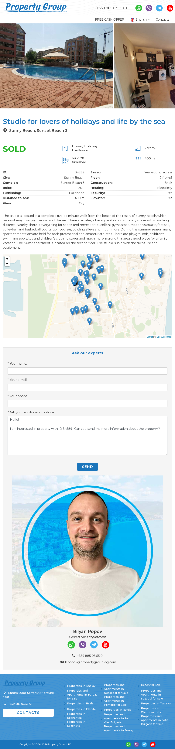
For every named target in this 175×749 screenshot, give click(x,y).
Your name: (18, 363)
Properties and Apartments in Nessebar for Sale (116, 689)
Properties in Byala (80, 703)
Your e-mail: (18, 380)
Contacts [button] (28, 713)
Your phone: (19, 396)
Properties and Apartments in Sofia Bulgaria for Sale (154, 720)
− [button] (7, 263)
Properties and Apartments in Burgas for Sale (82, 694)
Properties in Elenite (81, 709)
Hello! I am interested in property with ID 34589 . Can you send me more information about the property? (87, 435)
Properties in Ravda (117, 709)
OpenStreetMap (163, 337)
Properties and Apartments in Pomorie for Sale (115, 700)
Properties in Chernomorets (151, 710)
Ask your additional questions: (32, 412)
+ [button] (7, 259)
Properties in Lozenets (76, 723)
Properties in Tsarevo (156, 703)
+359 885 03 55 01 (112, 8)
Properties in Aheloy (81, 686)
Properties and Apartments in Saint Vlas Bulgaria (118, 718)
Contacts (162, 19)
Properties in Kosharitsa (76, 716)
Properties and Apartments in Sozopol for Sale (152, 694)
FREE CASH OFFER (109, 19)
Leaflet (149, 337)
